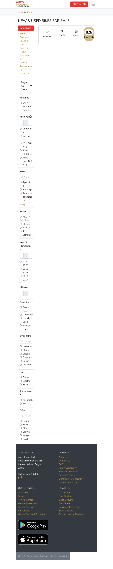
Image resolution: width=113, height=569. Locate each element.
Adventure (28, 346)
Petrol (26, 384)
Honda (27, 189)
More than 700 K (27, 161)
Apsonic (27, 184)
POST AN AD (79, 4)
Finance (22, 496)
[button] (33, 524)
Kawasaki (89, 34)
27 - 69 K (26, 137)
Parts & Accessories (26, 66)
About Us (64, 457)
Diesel (26, 377)
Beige (26, 420)
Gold (25, 439)
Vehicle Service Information (32, 514)
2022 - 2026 (26, 263)
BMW (62, 33)
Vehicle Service (26, 507)
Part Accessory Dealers (71, 514)
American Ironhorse (27, 197)
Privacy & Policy (67, 475)
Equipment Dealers (69, 507)
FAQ (61, 464)
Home (20, 12)
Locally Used (26, 320)
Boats (24, 37)
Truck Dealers (66, 510)
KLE (26, 216)
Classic (26, 353)
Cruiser (26, 361)
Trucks (24, 73)
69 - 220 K (27, 145)
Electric (26, 380)
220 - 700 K (27, 152)
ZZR (26, 227)
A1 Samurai (27, 235)
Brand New (26, 309)
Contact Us (64, 460)
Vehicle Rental (25, 499)
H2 (25, 220)
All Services (24, 510)
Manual (26, 403)
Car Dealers (65, 492)
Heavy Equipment (26, 55)
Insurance (23, 492)
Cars (24, 48)
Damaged (28, 314)
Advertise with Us (68, 482)
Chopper (27, 350)
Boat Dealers (66, 499)
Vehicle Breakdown (28, 503)
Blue (25, 428)
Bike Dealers (65, 496)
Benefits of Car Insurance (72, 478)
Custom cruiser (27, 366)
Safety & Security (68, 467)
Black (25, 424)
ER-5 (26, 224)
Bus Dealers (65, 503)
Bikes (29, 12)
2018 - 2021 (26, 270)
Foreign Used (27, 327)
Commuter (28, 357)
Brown (26, 431)
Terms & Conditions (69, 471)
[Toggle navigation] (93, 4)
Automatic (28, 399)
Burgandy (28, 435)
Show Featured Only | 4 (27, 106)
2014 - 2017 (26, 278)
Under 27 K (27, 130)
